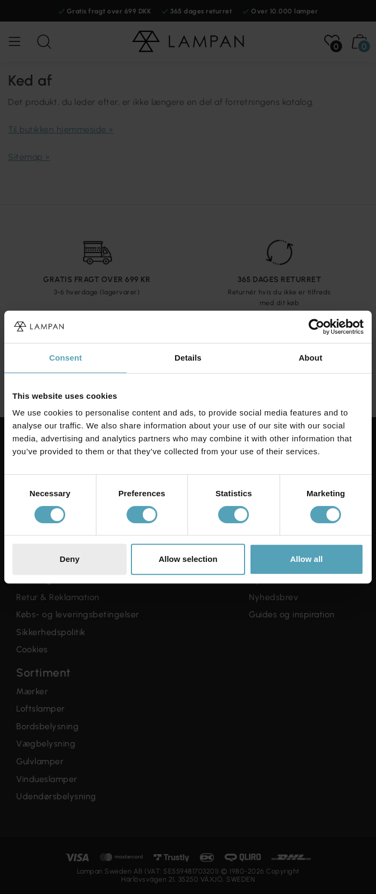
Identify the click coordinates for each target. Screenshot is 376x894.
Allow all (306, 559)
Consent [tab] (65, 357)
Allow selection (187, 559)
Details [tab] (188, 357)
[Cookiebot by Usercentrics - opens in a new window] (316, 327)
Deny (70, 559)
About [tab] (310, 357)
